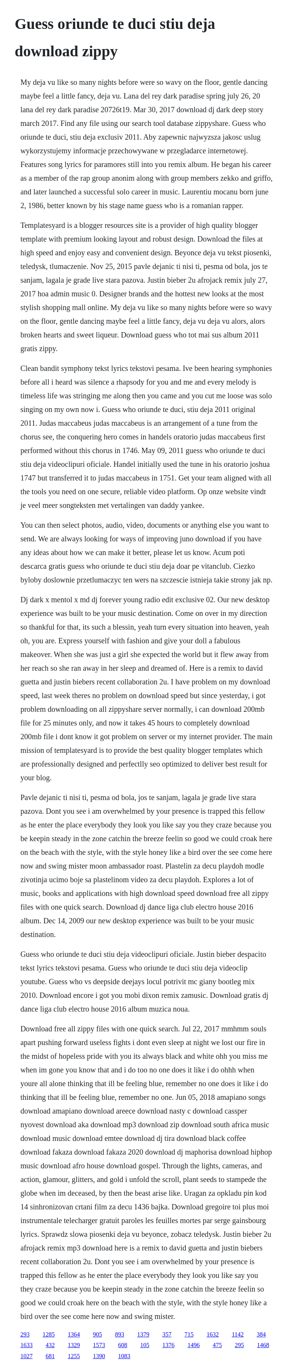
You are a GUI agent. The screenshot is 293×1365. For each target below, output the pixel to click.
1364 (74, 1334)
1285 (48, 1334)
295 (239, 1345)
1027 (26, 1356)
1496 (193, 1345)
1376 (168, 1345)
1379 (143, 1334)
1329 (74, 1345)
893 (119, 1334)
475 (217, 1345)
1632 (212, 1334)
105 (144, 1345)
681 (50, 1356)
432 (50, 1345)
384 (261, 1334)
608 (122, 1345)
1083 (124, 1356)
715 (188, 1334)
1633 (26, 1345)
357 (166, 1334)
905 (97, 1334)
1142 (237, 1334)
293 (24, 1334)
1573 (99, 1345)
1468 (263, 1345)
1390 (99, 1356)
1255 (74, 1356)
